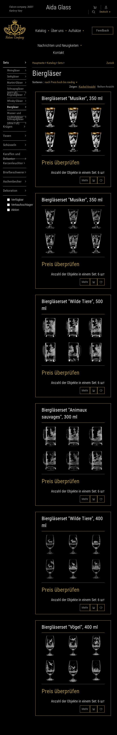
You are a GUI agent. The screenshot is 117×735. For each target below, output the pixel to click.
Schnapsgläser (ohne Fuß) (16, 119)
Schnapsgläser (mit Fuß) (16, 89)
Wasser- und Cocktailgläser (16, 113)
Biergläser (16, 107)
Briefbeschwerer (14, 172)
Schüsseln (14, 145)
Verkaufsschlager (16, 204)
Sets (14, 62)
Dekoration (14, 190)
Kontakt (58, 52)
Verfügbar (15, 199)
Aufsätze (74, 30)
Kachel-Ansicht (87, 86)
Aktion (13, 209)
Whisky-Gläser (16, 101)
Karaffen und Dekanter (14, 155)
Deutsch (105, 11)
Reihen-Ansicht (105, 86)
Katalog (40, 30)
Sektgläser (16, 76)
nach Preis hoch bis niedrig (61, 82)
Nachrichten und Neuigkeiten (58, 45)
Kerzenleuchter (14, 163)
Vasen (14, 136)
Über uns (57, 30)
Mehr (85, 180)
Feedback (102, 30)
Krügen (14, 126)
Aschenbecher (14, 181)
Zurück (110, 62)
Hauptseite (38, 62)
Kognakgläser (16, 95)
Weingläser (16, 70)
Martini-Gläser (16, 82)
